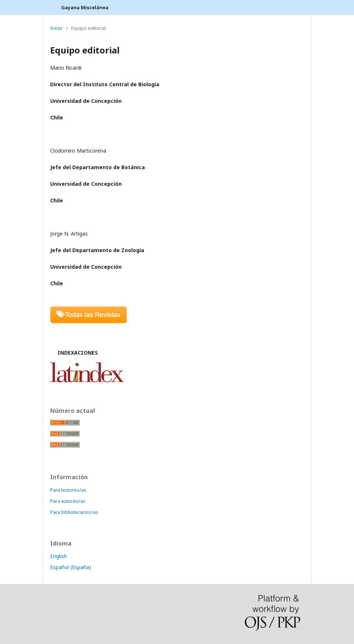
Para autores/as (68, 501)
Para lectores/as (68, 490)
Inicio (56, 28)
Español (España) (70, 567)
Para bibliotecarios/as (74, 512)
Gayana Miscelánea (84, 7)
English (58, 556)
